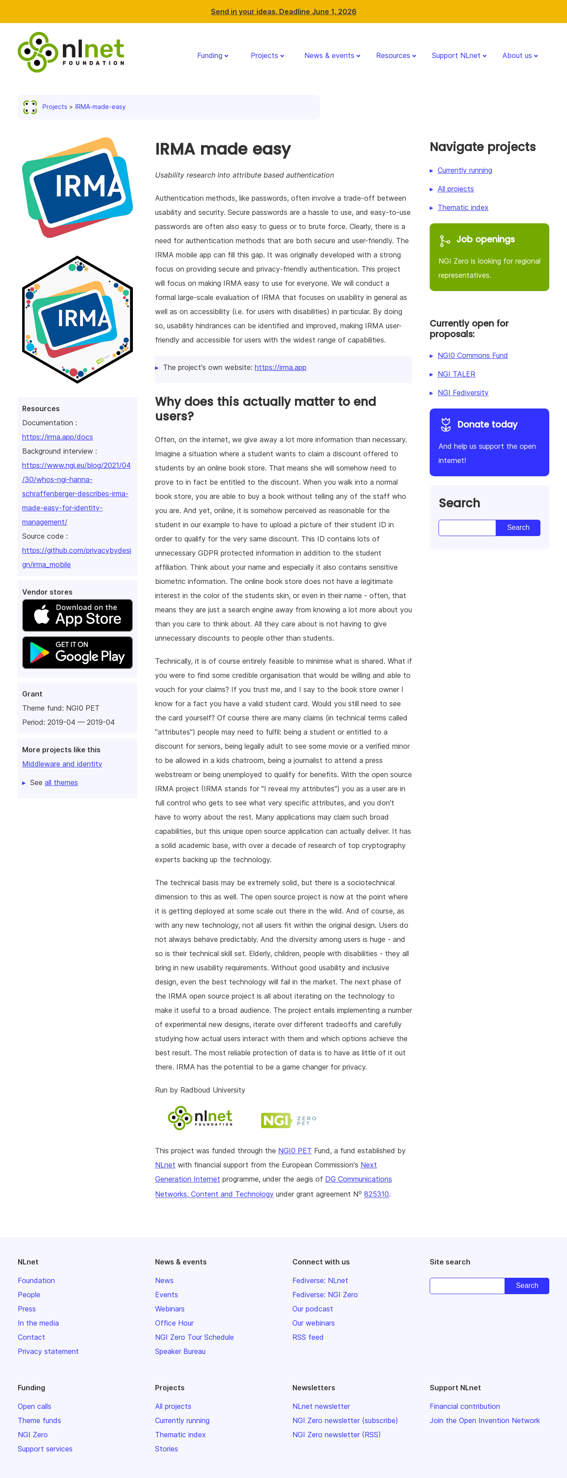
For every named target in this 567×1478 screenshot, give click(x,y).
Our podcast (312, 1308)
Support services (45, 1448)
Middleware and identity (62, 763)
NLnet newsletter (321, 1406)
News (164, 1280)
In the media (38, 1323)
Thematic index (463, 207)
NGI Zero (33, 1434)
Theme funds (39, 1420)
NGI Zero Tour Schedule (194, 1337)
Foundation (36, 1280)
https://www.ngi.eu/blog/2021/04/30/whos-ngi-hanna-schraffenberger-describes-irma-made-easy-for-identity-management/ (76, 493)
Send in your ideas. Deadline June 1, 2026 (284, 11)
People (29, 1294)
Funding (209, 55)
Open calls (34, 1406)
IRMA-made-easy (100, 106)
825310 (376, 1194)
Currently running (465, 170)
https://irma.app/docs (57, 436)
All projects (456, 188)
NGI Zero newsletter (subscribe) (345, 1420)
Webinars (170, 1308)
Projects (264, 55)
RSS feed (308, 1337)
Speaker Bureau (180, 1351)
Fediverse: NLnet (320, 1280)
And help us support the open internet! (489, 441)
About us (517, 55)
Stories (166, 1448)
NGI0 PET (295, 1150)
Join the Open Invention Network (485, 1420)
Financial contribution (465, 1406)
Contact (31, 1337)
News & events (329, 55)
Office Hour (174, 1323)
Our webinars (313, 1323)
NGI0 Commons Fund (473, 355)
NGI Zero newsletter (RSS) (336, 1434)
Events (166, 1294)
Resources (393, 55)
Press (27, 1308)
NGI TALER (456, 374)
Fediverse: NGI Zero (325, 1294)
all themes (61, 782)
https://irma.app (281, 367)
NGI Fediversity (463, 392)
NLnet (165, 1164)
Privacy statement (48, 1351)
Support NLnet (456, 55)
